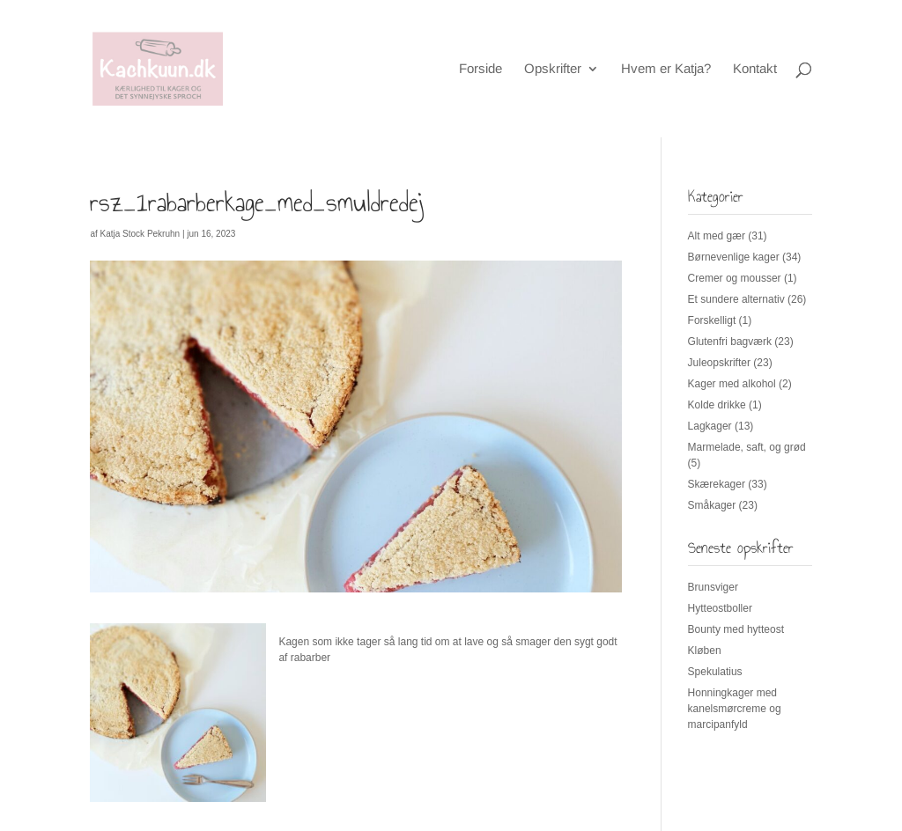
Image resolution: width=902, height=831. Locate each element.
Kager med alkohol (732, 384)
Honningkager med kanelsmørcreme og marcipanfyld (734, 709)
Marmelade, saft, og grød (747, 447)
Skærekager (716, 484)
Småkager (712, 505)
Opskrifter (552, 69)
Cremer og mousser (734, 278)
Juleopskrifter (719, 363)
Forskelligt (712, 320)
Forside (480, 69)
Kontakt (755, 69)
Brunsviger (713, 587)
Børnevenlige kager (734, 257)
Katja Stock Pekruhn (140, 234)
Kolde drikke (717, 405)
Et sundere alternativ (736, 299)
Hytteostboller (720, 608)
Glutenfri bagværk (730, 341)
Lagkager (710, 426)
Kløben (704, 650)
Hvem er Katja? (666, 69)
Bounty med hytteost (736, 629)
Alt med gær (716, 236)
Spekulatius (715, 672)
